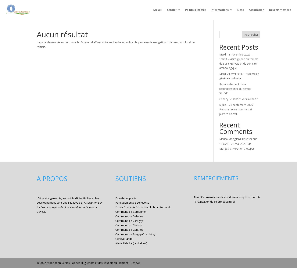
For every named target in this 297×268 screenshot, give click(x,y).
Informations (220, 10)
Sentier (172, 10)
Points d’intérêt (195, 10)
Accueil (157, 10)
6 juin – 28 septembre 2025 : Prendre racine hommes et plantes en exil (236, 109)
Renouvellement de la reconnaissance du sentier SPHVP (235, 88)
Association (256, 10)
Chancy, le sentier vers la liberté (238, 99)
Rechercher (251, 34)
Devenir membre (280, 10)
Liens (240, 10)
